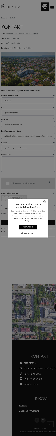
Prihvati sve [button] (28, 227)
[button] (28, 233)
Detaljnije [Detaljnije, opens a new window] (28, 221)
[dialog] (28, 218)
